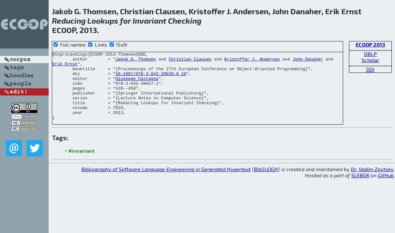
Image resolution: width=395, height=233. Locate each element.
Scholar (370, 60)
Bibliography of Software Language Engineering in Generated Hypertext (166, 183)
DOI (370, 69)
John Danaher (308, 61)
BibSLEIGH (266, 183)
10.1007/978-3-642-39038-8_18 (150, 78)
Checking (184, 20)
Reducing (69, 20)
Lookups (102, 20)
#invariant (81, 164)
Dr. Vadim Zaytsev (372, 183)
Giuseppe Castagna (137, 84)
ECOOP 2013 (370, 44)
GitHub (386, 189)
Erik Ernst (65, 67)
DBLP (370, 54)
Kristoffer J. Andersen (252, 61)
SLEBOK (360, 189)
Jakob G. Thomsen (135, 61)
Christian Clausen (190, 61)
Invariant (149, 20)
